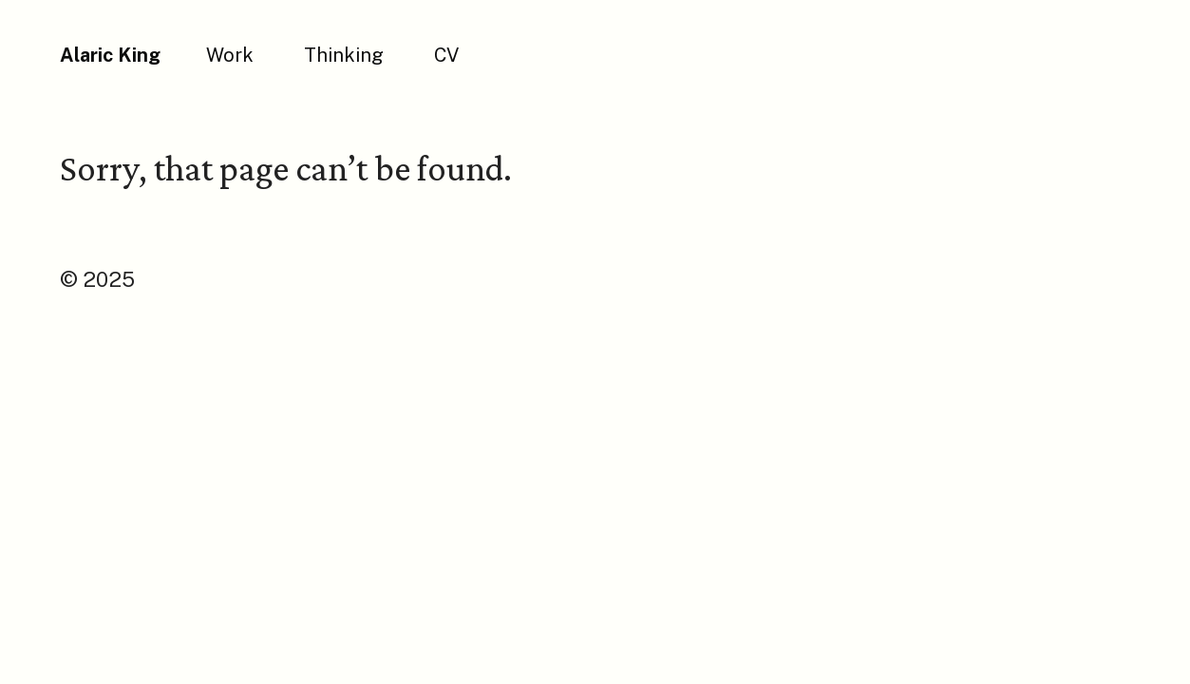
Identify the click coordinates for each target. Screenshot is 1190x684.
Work (230, 55)
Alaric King (110, 55)
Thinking (344, 55)
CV (446, 55)
